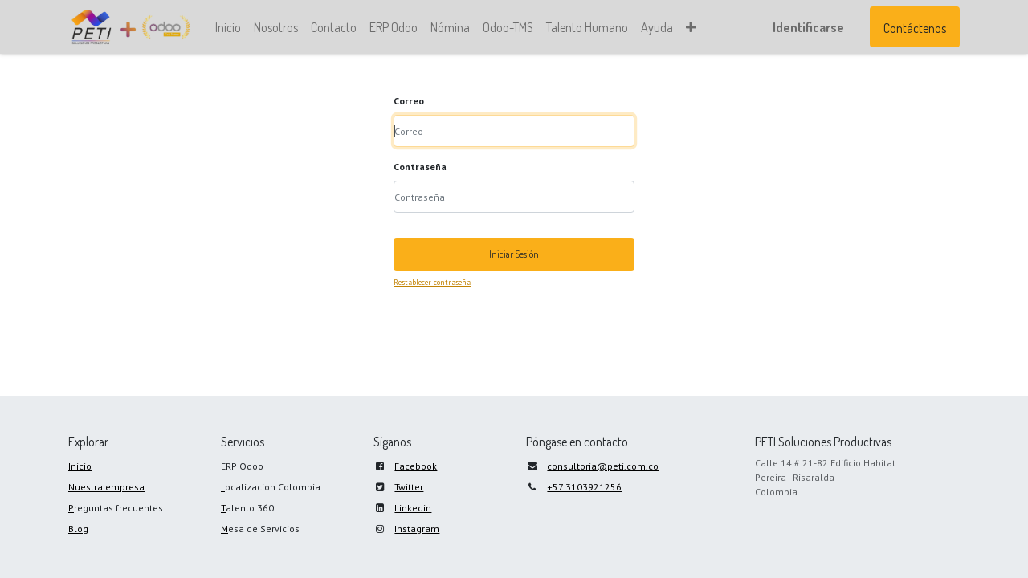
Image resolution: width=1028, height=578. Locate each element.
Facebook (415, 466)
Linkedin (412, 508)
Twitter (408, 487)
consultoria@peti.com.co (603, 466)
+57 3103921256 (584, 487)
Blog (78, 529)
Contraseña (420, 167)
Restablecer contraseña (432, 282)
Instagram (416, 529)
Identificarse (808, 27)
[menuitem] (228, 27)
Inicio (80, 466)
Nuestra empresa (106, 487)
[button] (691, 27)
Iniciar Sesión (514, 254)
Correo (409, 101)
